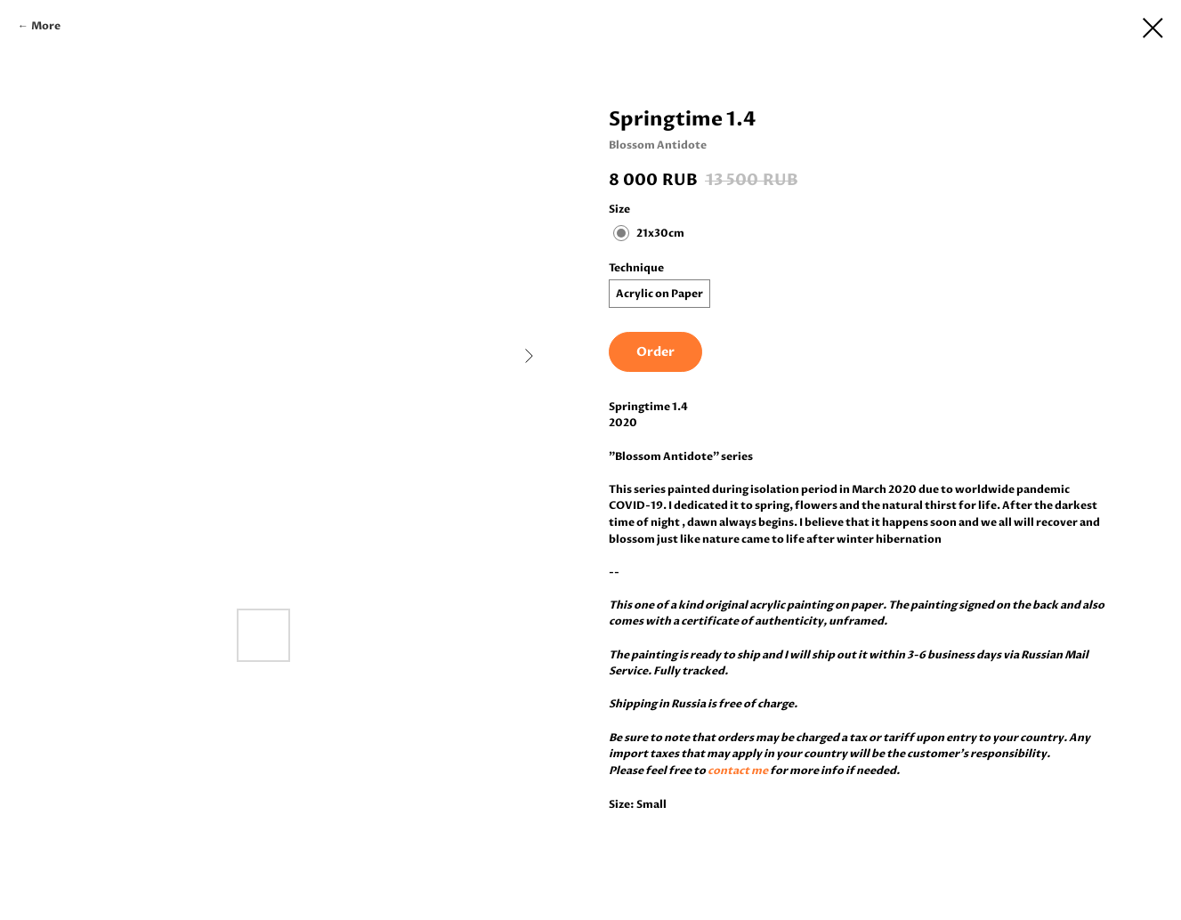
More (46, 26)
